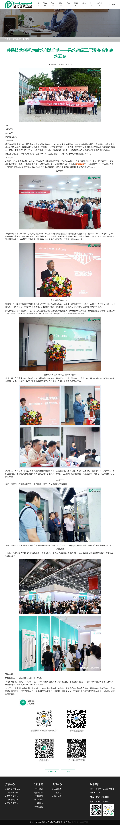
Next (68, 772)
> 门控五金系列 (11, 793)
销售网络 (75, 4)
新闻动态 (17, 39)
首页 (38, 4)
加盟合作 (83, 4)
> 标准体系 (57, 796)
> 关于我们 (38, 789)
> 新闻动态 (57, 789)
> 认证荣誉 (38, 800)
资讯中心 (61, 4)
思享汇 (68, 4)
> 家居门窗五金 (11, 803)
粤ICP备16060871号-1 (81, 822)
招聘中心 (91, 4)
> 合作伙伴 (38, 793)
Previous (52, 772)
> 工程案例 (38, 796)
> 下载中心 (57, 793)
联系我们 (100, 4)
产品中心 (53, 4)
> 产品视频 (38, 807)
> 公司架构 (38, 803)
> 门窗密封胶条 (11, 800)
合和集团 (45, 4)
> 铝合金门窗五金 (12, 789)
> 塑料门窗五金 (11, 796)
